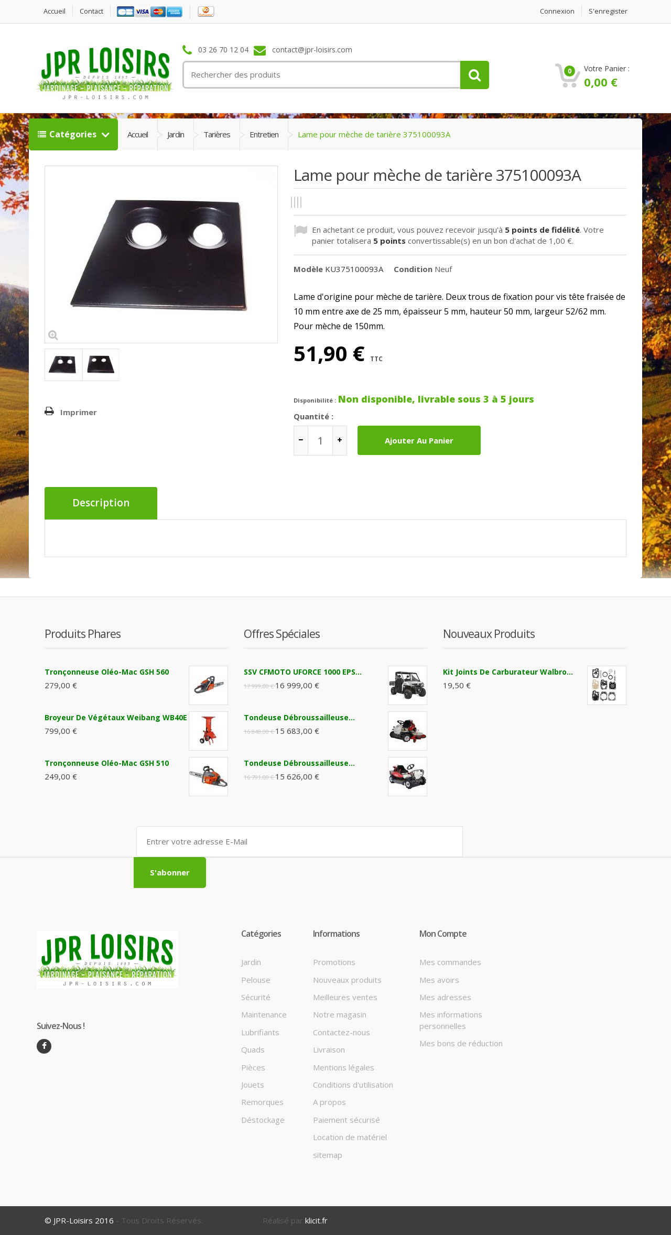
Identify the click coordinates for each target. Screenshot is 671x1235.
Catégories (68, 134)
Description (100, 503)
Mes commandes (450, 962)
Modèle (308, 269)
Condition (413, 269)
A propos (329, 1102)
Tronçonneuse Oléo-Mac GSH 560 (107, 671)
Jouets (252, 1084)
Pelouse (255, 979)
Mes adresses (445, 996)
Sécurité (255, 996)
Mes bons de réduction (461, 1043)
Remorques (262, 1102)
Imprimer (78, 412)
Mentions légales (343, 1066)
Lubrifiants (260, 1031)
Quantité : (313, 416)
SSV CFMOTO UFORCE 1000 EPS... (303, 671)
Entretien (264, 134)
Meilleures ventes (345, 996)
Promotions (334, 962)
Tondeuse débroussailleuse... (299, 717)
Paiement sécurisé (346, 1119)
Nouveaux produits (347, 979)
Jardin (175, 134)
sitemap (327, 1154)
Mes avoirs (439, 979)
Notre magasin (339, 1014)
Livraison (329, 1049)
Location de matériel (350, 1137)
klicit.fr (316, 1220)
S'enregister (608, 11)
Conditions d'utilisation (353, 1084)
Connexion (557, 11)
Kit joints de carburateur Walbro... (508, 671)
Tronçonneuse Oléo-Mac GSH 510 (107, 762)
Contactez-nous (341, 1031)
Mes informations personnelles (450, 1020)
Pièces (253, 1066)
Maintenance (264, 1014)
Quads (253, 1049)
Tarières (216, 134)
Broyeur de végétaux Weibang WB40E (116, 717)
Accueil (55, 11)
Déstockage (263, 1119)
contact (92, 11)
